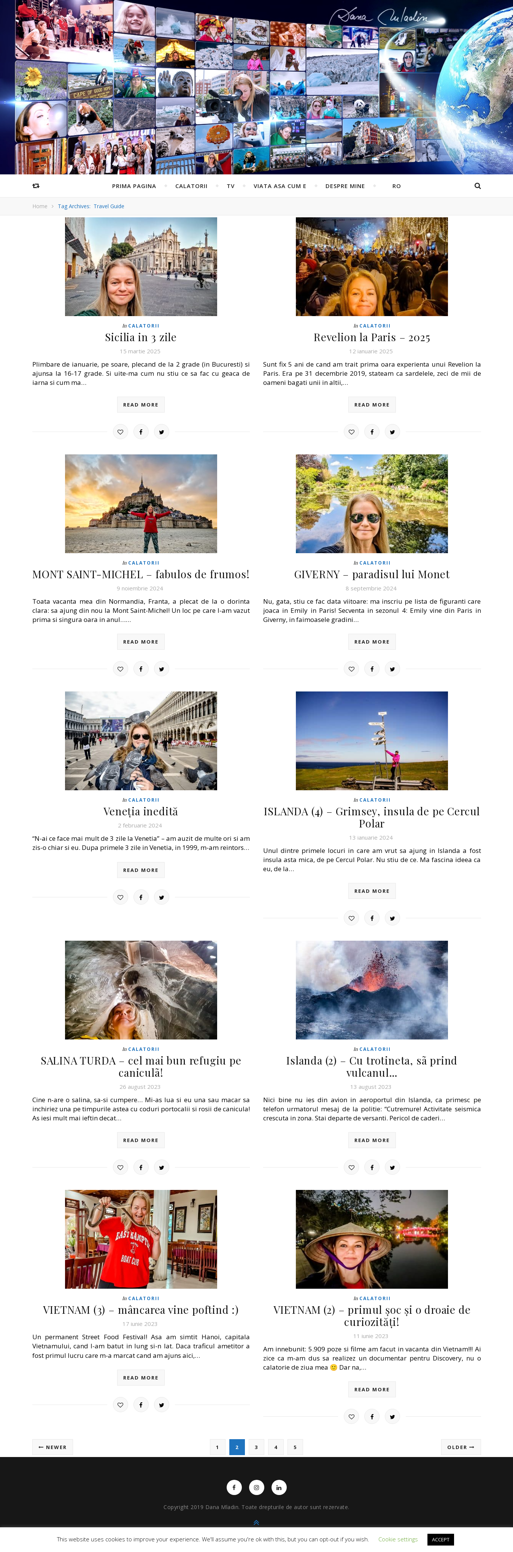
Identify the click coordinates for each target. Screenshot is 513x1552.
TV (231, 186)
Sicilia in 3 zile (141, 336)
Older (461, 1439)
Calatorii (191, 186)
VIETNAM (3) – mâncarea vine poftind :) (141, 1303)
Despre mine (345, 186)
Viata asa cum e (280, 186)
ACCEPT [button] (440, 1539)
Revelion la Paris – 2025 (372, 336)
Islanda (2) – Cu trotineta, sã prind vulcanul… (372, 1056)
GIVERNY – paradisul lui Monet (371, 572)
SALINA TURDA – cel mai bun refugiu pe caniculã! (141, 1061)
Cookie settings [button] (398, 1539)
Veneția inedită (140, 808)
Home (40, 206)
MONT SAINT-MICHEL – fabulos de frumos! (141, 572)
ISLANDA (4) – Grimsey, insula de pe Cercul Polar (372, 814)
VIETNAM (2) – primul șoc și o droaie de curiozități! (372, 1308)
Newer (52, 1439)
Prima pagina (134, 186)
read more (141, 403)
